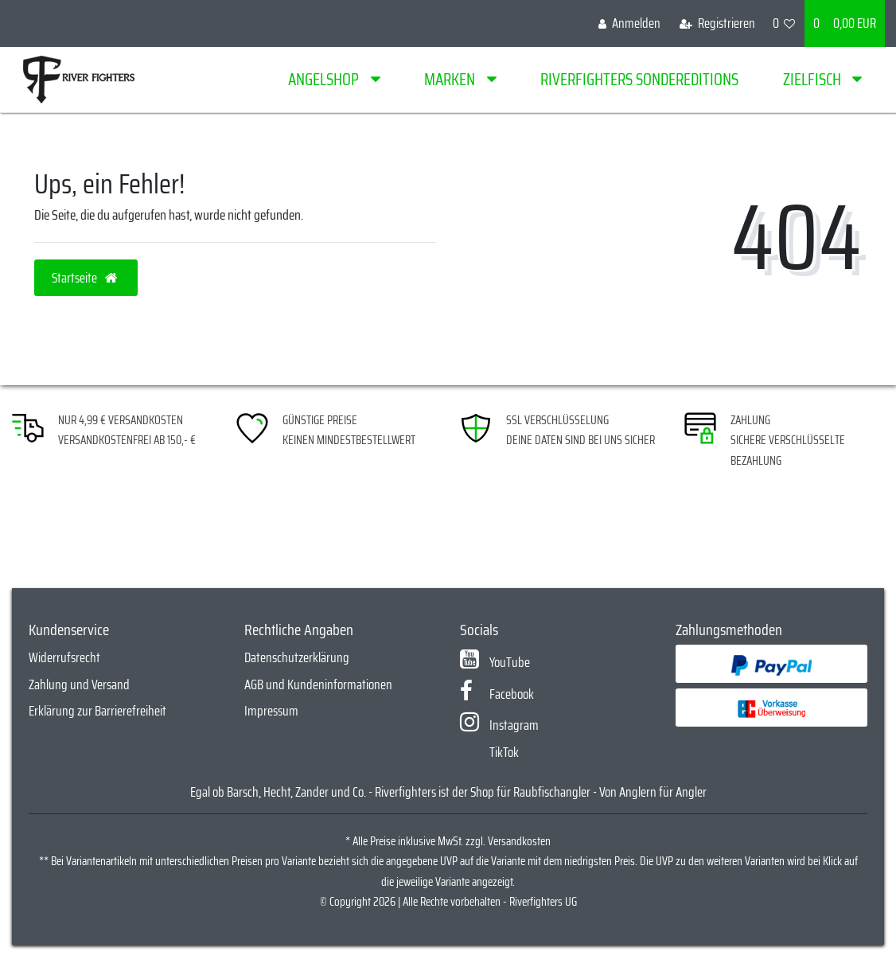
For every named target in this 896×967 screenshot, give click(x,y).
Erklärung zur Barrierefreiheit (97, 710)
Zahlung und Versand (79, 684)
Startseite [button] (86, 277)
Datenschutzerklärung (296, 657)
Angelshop (325, 79)
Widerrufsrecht (64, 657)
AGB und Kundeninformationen (318, 684)
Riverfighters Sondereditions (639, 79)
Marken (451, 79)
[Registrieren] (717, 23)
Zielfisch (813, 79)
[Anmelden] (629, 23)
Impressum (271, 710)
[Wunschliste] (784, 23)
